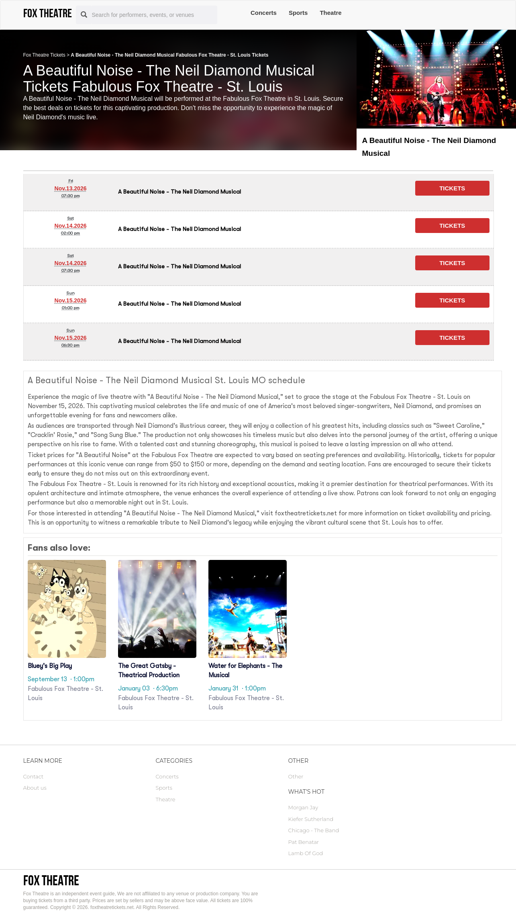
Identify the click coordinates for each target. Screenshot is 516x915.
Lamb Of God (305, 853)
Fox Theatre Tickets (44, 55)
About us (35, 787)
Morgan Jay (303, 807)
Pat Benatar (303, 842)
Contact (33, 776)
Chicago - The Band (313, 830)
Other (296, 776)
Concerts (264, 12)
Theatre (330, 12)
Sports (298, 12)
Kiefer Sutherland (310, 819)
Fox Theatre (51, 880)
